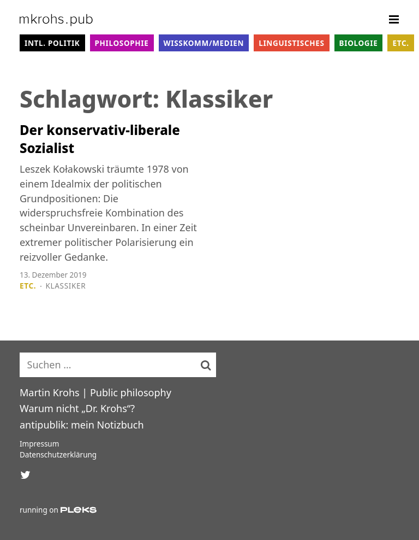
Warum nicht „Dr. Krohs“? (77, 408)
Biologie (358, 43)
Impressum (39, 444)
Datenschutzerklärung (58, 455)
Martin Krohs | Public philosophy (95, 392)
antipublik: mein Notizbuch (82, 424)
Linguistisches (291, 43)
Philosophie (122, 43)
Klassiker (66, 286)
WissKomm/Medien (204, 43)
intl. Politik (52, 43)
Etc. (400, 43)
